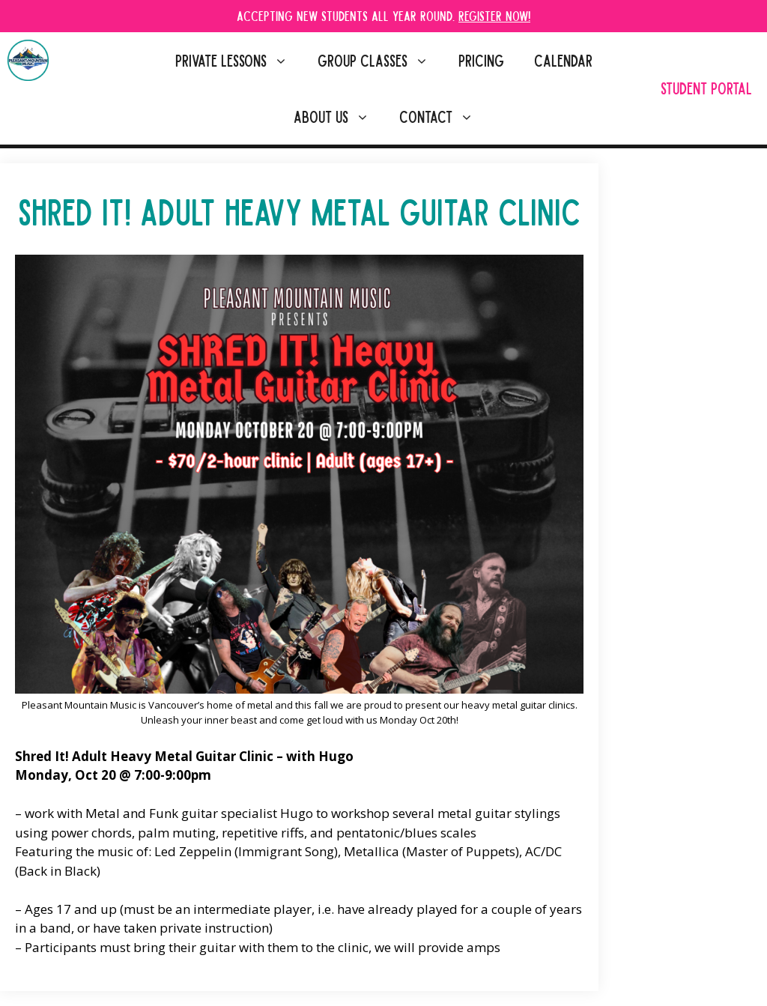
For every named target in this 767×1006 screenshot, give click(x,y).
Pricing (481, 60)
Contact (443, 116)
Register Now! (494, 15)
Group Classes (380, 60)
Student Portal (706, 88)
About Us (339, 116)
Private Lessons (239, 60)
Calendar (563, 60)
